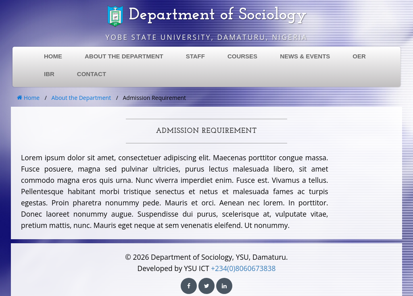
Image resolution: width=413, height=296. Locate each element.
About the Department (81, 97)
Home (28, 97)
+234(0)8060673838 (243, 268)
